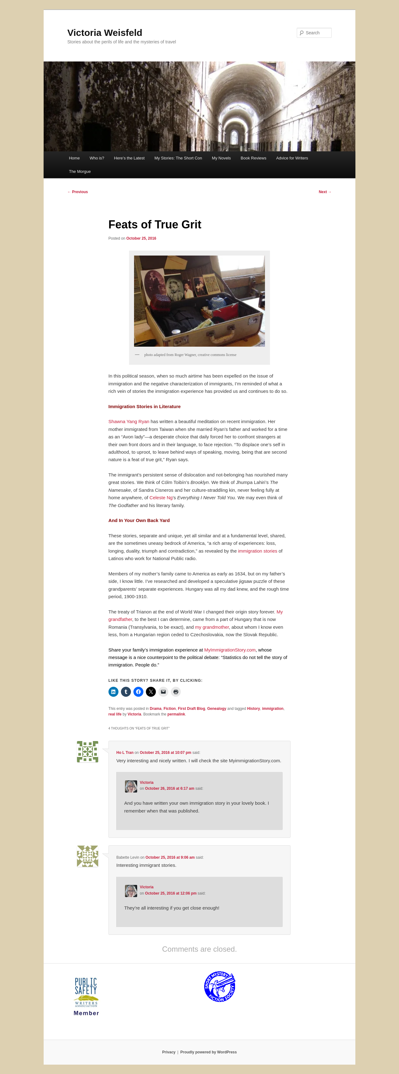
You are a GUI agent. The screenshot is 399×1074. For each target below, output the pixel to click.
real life (115, 714)
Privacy (168, 1052)
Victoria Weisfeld (104, 32)
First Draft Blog (191, 708)
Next (325, 192)
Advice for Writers (292, 158)
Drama (155, 708)
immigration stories (257, 551)
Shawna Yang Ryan (128, 421)
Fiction (170, 708)
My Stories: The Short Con (178, 158)
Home (74, 158)
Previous (77, 192)
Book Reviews (253, 158)
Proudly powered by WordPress (208, 1052)
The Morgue (80, 171)
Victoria (134, 714)
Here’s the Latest (129, 158)
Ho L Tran (124, 752)
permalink (176, 714)
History (253, 708)
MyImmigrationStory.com (230, 649)
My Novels (221, 158)
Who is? (96, 158)
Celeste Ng (161, 497)
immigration (273, 708)
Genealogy (216, 708)
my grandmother (212, 627)
